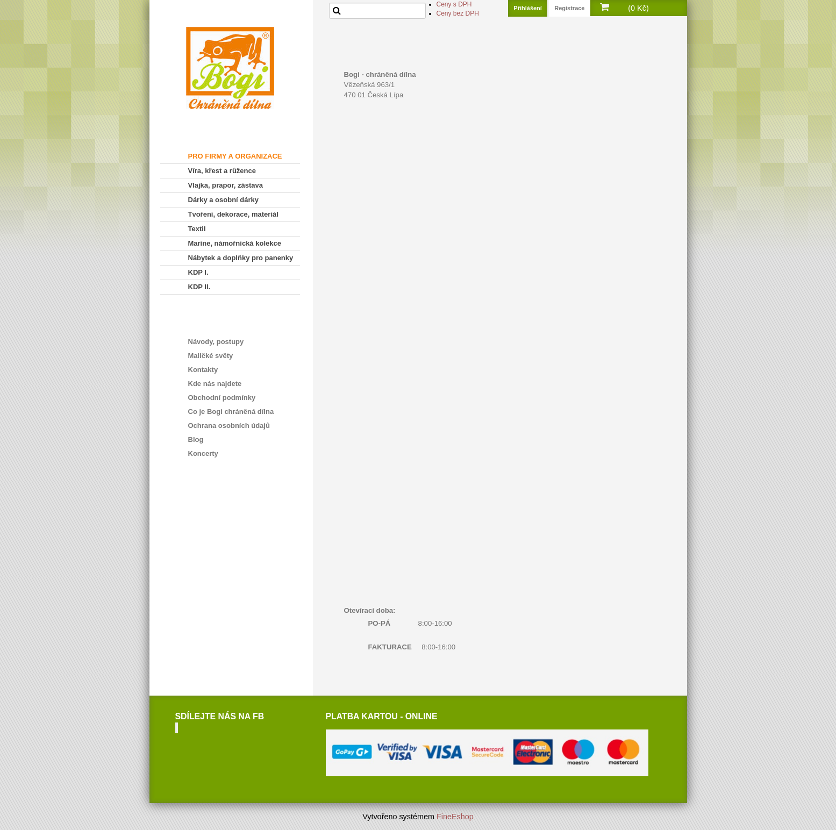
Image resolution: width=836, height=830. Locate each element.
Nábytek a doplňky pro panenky (241, 258)
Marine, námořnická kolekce (234, 243)
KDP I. (198, 272)
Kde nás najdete (215, 384)
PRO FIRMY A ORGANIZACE (235, 156)
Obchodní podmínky (222, 397)
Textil (197, 229)
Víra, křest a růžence (222, 171)
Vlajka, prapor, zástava (225, 185)
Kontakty (203, 370)
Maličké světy (210, 356)
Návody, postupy (216, 342)
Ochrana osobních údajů (229, 425)
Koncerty (203, 453)
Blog (196, 439)
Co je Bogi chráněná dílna (231, 411)
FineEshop (455, 816)
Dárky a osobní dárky (223, 200)
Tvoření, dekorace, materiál (233, 214)
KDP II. (199, 287)
